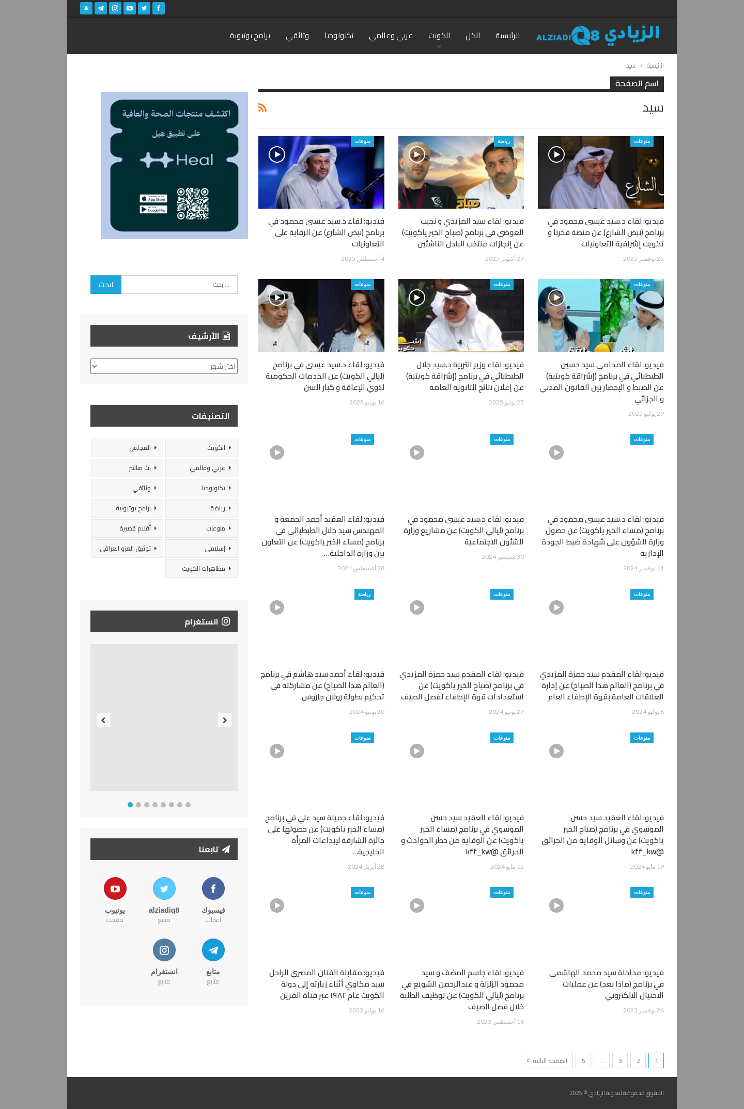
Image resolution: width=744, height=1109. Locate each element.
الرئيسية (507, 35)
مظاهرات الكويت (203, 568)
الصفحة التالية (546, 1061)
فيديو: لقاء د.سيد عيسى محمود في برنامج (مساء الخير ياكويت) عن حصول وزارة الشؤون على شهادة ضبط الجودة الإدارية (602, 535)
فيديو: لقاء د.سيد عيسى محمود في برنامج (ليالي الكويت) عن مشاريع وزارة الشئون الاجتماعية (464, 530)
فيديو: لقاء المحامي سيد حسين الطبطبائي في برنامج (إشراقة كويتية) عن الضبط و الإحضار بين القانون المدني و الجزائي (601, 381)
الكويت (439, 35)
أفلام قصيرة (135, 528)
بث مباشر (140, 468)
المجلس (140, 448)
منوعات (642, 141)
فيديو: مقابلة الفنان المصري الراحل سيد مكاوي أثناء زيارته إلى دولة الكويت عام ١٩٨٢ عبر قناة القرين (326, 984)
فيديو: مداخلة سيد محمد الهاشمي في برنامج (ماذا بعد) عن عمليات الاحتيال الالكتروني (606, 984)
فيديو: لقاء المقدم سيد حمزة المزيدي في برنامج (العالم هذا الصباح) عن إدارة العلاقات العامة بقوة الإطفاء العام (601, 685)
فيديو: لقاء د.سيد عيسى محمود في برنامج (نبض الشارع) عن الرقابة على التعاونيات (326, 232)
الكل (473, 35)
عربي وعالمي (391, 35)
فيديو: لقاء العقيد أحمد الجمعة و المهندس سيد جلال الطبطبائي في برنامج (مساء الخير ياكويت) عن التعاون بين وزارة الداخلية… (322, 535)
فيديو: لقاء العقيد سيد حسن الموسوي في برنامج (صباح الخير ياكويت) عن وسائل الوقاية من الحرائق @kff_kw (602, 834)
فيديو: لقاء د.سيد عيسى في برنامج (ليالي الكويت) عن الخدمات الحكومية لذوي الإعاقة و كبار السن (325, 376)
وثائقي (297, 35)
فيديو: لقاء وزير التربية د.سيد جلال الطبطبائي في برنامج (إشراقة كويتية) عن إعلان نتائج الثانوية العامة (465, 376)
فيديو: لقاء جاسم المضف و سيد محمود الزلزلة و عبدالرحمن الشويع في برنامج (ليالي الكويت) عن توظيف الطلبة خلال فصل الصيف (462, 989)
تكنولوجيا (338, 35)
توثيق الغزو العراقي (125, 548)
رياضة (504, 141)
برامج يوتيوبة (250, 35)
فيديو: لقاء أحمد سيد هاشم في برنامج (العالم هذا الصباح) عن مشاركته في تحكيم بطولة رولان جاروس (322, 685)
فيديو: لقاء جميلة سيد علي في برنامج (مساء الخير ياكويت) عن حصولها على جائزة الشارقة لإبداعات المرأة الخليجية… (324, 834)
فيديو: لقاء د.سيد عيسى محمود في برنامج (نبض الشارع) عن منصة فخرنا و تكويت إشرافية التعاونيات (606, 232)
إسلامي (215, 548)
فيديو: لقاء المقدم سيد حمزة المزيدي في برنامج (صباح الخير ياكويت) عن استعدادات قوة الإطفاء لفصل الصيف (461, 685)
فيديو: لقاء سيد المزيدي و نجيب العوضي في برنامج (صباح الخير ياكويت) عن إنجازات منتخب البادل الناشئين (463, 232)
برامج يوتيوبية (133, 508)
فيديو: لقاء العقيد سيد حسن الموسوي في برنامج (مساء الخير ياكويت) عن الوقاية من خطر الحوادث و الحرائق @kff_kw (462, 834)
